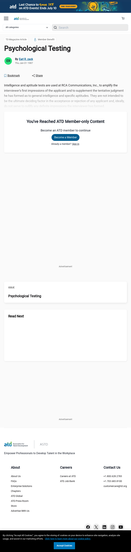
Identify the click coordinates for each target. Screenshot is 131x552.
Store (14, 506)
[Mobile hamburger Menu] (6, 18)
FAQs (14, 481)
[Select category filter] (26, 27)
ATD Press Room (19, 501)
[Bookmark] (12, 75)
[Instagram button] (112, 527)
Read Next (16, 316)
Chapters (16, 491)
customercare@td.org (115, 486)
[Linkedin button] (104, 527)
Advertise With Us (20, 510)
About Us (16, 476)
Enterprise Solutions (21, 486)
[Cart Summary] (124, 18)
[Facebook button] (88, 527)
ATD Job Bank (67, 481)
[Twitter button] (96, 527)
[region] (65, 541)
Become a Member (65, 137)
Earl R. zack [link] (26, 59)
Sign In (75, 144)
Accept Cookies (64, 545)
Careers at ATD (68, 476)
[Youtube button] (120, 527)
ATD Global (17, 496)
